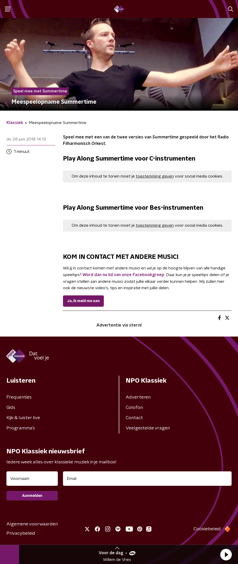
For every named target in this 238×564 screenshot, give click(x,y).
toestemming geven (155, 176)
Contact (134, 418)
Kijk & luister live (23, 418)
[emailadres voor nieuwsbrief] (147, 478)
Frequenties (19, 397)
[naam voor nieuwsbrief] (32, 478)
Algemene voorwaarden (32, 524)
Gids (10, 407)
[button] (226, 554)
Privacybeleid (20, 533)
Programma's (20, 428)
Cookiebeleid (207, 529)
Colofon (134, 407)
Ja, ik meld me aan (83, 301)
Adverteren (138, 397)
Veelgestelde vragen (148, 428)
